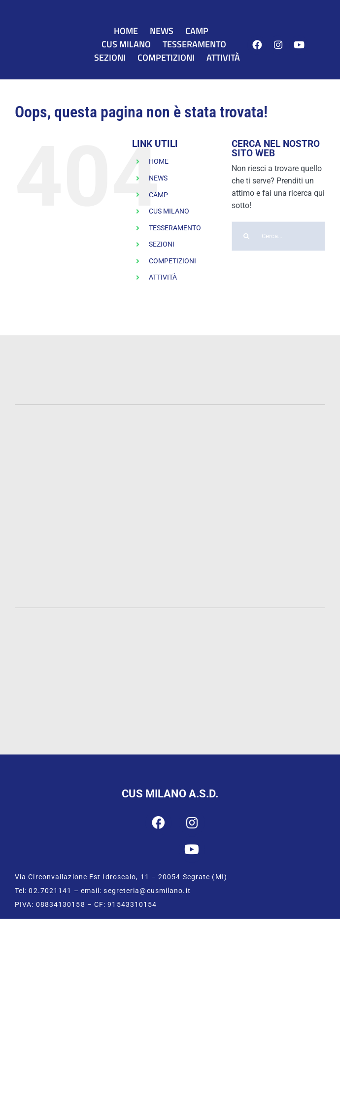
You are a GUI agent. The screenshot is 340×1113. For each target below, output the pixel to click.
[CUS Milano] (52, 35)
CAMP (158, 195)
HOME (159, 161)
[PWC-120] (57, 349)
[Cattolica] (283, 435)
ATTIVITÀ (163, 277)
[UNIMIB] (170, 432)
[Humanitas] (284, 555)
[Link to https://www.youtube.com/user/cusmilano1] (298, 45)
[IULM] (57, 555)
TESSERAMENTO (175, 228)
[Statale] (57, 436)
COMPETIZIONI (172, 261)
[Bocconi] (170, 501)
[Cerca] (246, 236)
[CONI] (271, 623)
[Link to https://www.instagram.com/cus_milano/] (278, 45)
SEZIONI (161, 244)
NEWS (158, 178)
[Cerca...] (278, 236)
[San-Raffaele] (170, 557)
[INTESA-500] (170, 370)
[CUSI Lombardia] (216, 707)
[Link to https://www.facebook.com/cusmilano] (257, 45)
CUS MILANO (169, 211)
